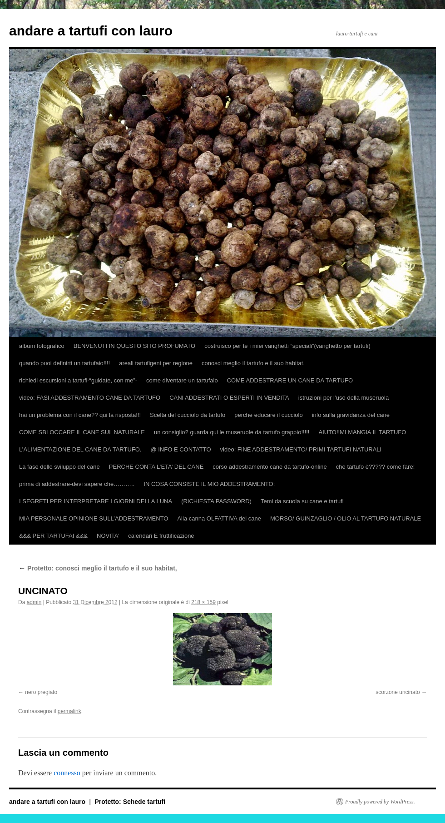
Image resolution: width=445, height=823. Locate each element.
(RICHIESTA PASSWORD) (216, 501)
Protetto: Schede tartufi (129, 801)
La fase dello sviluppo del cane (59, 466)
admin (34, 602)
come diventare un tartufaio (182, 380)
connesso (67, 773)
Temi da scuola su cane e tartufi (302, 501)
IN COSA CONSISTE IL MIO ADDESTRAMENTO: (209, 484)
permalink (69, 711)
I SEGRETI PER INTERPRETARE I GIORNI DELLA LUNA (95, 501)
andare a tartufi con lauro (91, 30)
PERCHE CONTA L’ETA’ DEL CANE (156, 466)
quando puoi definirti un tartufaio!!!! (64, 363)
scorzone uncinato (398, 692)
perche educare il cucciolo (268, 415)
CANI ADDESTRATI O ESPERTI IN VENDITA (229, 397)
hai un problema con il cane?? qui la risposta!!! (80, 415)
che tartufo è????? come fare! (375, 466)
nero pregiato (41, 692)
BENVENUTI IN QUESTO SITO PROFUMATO (134, 345)
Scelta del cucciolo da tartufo (187, 415)
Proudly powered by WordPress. (380, 801)
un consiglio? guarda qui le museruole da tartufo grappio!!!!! (232, 432)
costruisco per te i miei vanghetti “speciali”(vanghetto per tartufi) (287, 345)
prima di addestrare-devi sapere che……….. (76, 484)
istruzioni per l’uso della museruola (343, 397)
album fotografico (41, 345)
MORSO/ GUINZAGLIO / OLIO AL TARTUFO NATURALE (345, 518)
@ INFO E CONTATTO (180, 449)
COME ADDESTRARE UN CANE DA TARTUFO (290, 380)
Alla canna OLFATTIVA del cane (219, 518)
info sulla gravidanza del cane (351, 415)
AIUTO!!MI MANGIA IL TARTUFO (362, 432)
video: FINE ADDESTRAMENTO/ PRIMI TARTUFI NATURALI (301, 449)
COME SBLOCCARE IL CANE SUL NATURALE (82, 432)
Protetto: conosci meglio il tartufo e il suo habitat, (97, 568)
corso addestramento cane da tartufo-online (270, 466)
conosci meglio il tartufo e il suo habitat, (253, 363)
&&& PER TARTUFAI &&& (53, 535)
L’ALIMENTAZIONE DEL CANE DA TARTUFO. (80, 449)
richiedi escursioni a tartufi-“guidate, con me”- (78, 380)
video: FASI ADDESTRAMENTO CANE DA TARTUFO (89, 397)
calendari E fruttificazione (161, 535)
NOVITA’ (108, 535)
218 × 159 (203, 602)
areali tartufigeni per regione (156, 363)
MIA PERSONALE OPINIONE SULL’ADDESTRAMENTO (93, 518)
